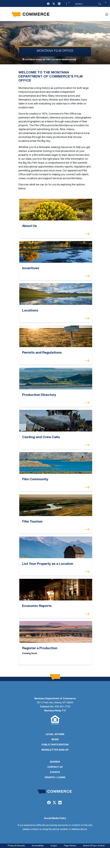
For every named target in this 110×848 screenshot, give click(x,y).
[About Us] (55, 209)
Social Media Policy (55, 818)
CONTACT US (55, 767)
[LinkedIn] (59, 4)
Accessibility (38, 846)
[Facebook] (48, 4)
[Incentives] (55, 251)
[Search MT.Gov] (86, 4)
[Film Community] (55, 463)
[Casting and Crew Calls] (55, 420)
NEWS (55, 740)
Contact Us (46, 707)
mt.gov (54, 846)
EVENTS (55, 772)
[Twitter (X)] (53, 4)
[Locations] (55, 294)
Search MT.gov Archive (94, 846)
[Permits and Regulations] (55, 336)
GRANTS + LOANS (55, 777)
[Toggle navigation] (106, 14)
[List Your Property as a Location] (55, 547)
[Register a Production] (55, 631)
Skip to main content (12, 3)
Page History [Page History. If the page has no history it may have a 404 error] (70, 846)
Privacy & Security (16, 846)
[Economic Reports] (55, 589)
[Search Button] (100, 4)
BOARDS (55, 762)
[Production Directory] (55, 378)
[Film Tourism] (55, 505)
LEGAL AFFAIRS (55, 734)
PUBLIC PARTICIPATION (55, 745)
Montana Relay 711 (55, 711)
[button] (67, 4)
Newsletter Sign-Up (55, 750)
